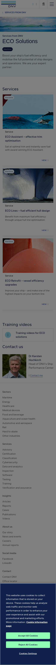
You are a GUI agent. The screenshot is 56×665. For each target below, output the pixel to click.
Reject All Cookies (28, 645)
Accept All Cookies (28, 636)
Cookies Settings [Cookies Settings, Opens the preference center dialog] (28, 653)
